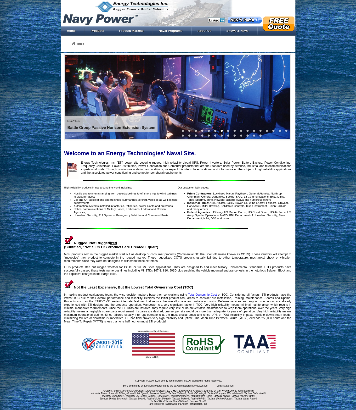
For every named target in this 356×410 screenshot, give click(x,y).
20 (221, 135)
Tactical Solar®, (137, 398)
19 (208, 135)
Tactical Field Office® (113, 396)
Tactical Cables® (177, 393)
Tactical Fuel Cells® (136, 396)
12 (260, 130)
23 (234, 135)
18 (189, 135)
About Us (207, 31)
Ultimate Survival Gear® (193, 401)
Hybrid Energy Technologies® (238, 390)
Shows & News (240, 31)
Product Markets (134, 31)
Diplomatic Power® (156, 390)
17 (183, 135)
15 (279, 130)
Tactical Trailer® (180, 398)
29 (195, 135)
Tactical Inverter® (180, 396)
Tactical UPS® (198, 398)
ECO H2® (172, 390)
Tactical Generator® (158, 396)
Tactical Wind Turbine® (162, 401)
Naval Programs (173, 31)
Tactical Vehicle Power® (220, 398)
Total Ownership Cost (202, 294)
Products (100, 31)
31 (202, 135)
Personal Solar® (158, 393)
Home (71, 31)
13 (267, 130)
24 (247, 135)
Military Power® (127, 393)
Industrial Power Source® (104, 393)
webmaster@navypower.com (193, 385)
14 (273, 130)
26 (247, 130)
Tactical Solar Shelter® (159, 398)
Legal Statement (225, 385)
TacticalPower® (221, 396)
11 (254, 130)
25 (254, 135)
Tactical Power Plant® (243, 396)
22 (241, 135)
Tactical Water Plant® (245, 398)
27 (215, 135)
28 (260, 135)
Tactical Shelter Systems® (114, 398)
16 (286, 130)
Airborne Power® (112, 390)
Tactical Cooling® (196, 393)
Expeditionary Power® (191, 390)
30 (241, 130)
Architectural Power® (133, 390)
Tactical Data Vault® (255, 393)
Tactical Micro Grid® (201, 396)
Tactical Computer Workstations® (225, 393)
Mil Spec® (142, 393)
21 (228, 135)
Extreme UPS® (212, 390)
